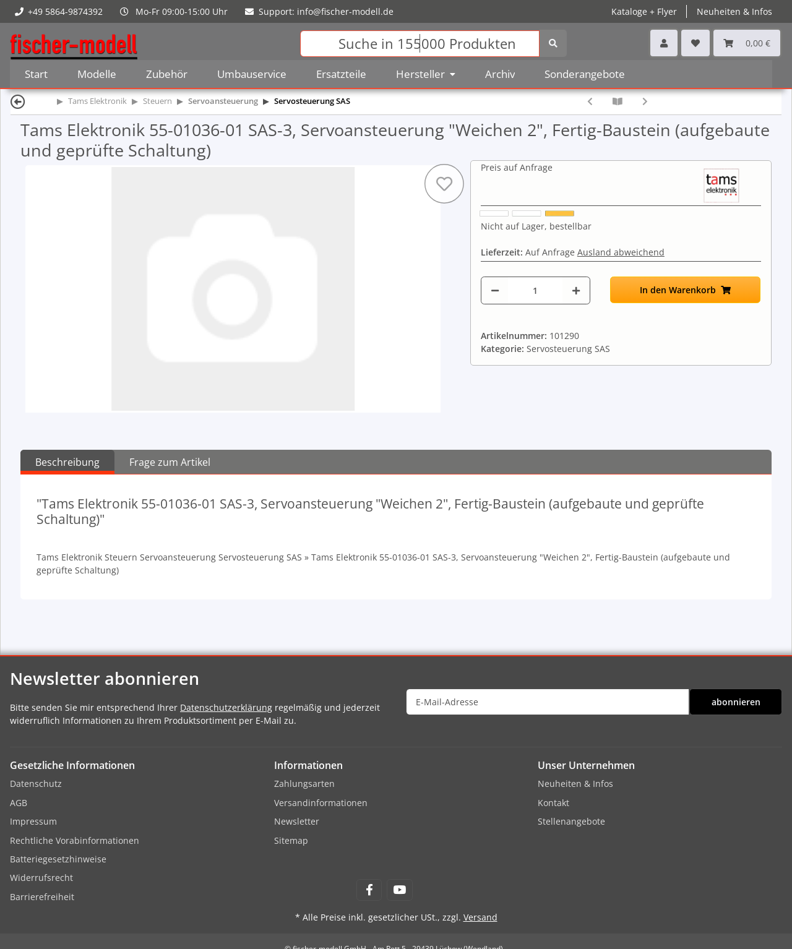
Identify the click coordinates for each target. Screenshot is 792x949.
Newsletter (296, 821)
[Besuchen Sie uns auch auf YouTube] (399, 890)
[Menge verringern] (495, 290)
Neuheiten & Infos (734, 11)
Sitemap (291, 840)
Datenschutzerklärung (226, 707)
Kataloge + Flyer (644, 11)
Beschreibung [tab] (67, 462)
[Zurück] (18, 101)
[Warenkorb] (747, 43)
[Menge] (535, 290)
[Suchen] (420, 43)
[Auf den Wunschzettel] (444, 184)
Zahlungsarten (304, 783)
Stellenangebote (571, 821)
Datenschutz (36, 783)
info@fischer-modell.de (345, 11)
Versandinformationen (321, 803)
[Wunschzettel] (695, 43)
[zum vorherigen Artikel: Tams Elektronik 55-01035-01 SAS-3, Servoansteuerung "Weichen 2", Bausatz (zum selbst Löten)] (590, 101)
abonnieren (736, 702)
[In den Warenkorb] (685, 290)
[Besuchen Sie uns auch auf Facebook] (369, 890)
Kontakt (553, 803)
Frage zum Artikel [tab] (169, 462)
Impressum (33, 821)
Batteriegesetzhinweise (58, 859)
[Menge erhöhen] (576, 290)
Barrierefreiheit (42, 897)
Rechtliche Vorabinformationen (74, 840)
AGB (18, 803)
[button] (663, 43)
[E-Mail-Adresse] (547, 702)
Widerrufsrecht (41, 877)
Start (36, 74)
